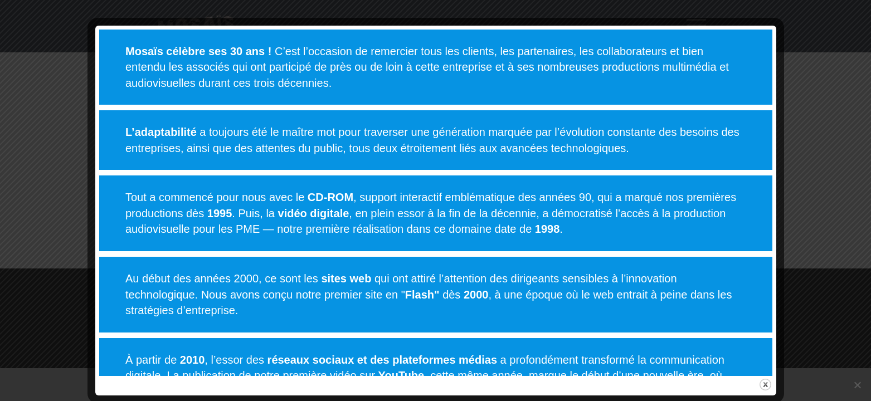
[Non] (857, 384)
